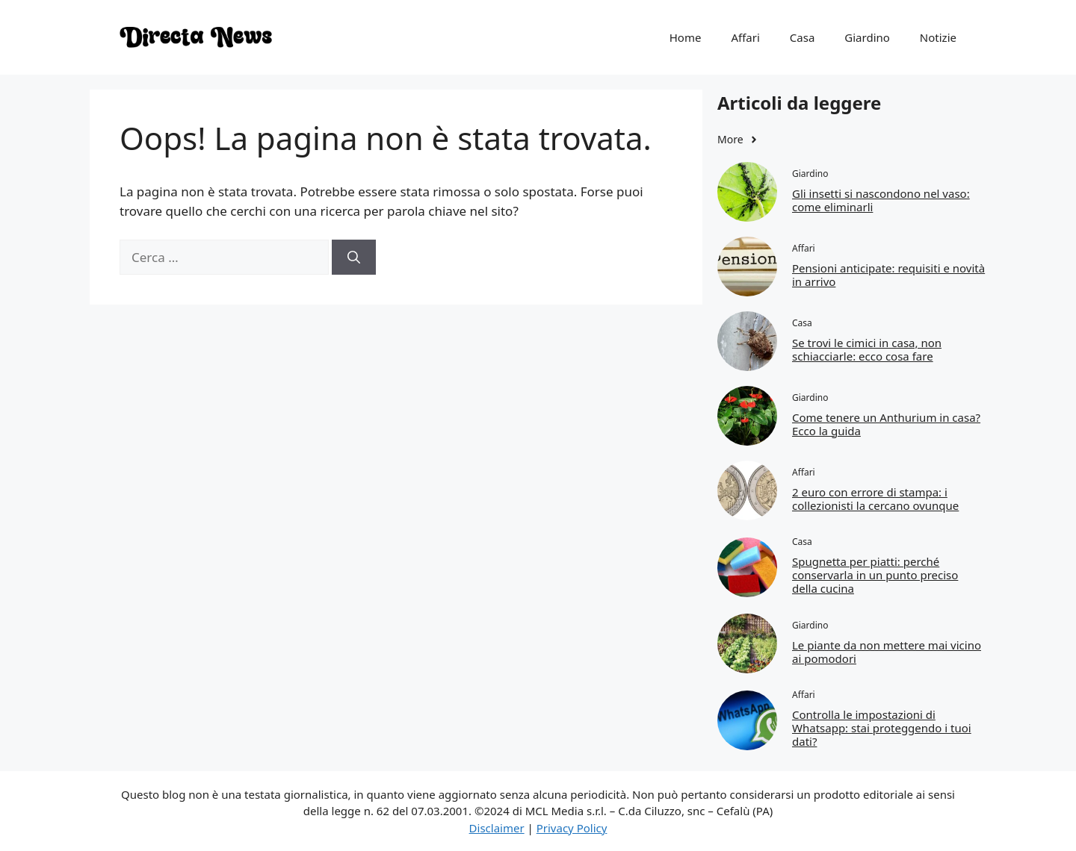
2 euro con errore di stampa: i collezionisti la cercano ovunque (875, 498)
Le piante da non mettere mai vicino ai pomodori (886, 652)
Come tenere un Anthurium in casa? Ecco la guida (886, 424)
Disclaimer (497, 827)
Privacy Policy (572, 827)
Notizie (938, 37)
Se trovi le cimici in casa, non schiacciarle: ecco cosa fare (867, 349)
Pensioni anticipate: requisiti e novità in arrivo (888, 275)
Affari (745, 37)
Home (686, 37)
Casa (802, 37)
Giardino (867, 37)
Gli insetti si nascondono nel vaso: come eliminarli (881, 200)
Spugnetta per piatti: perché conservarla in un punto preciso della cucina (875, 575)
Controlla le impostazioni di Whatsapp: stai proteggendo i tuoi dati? (881, 728)
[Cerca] (354, 257)
